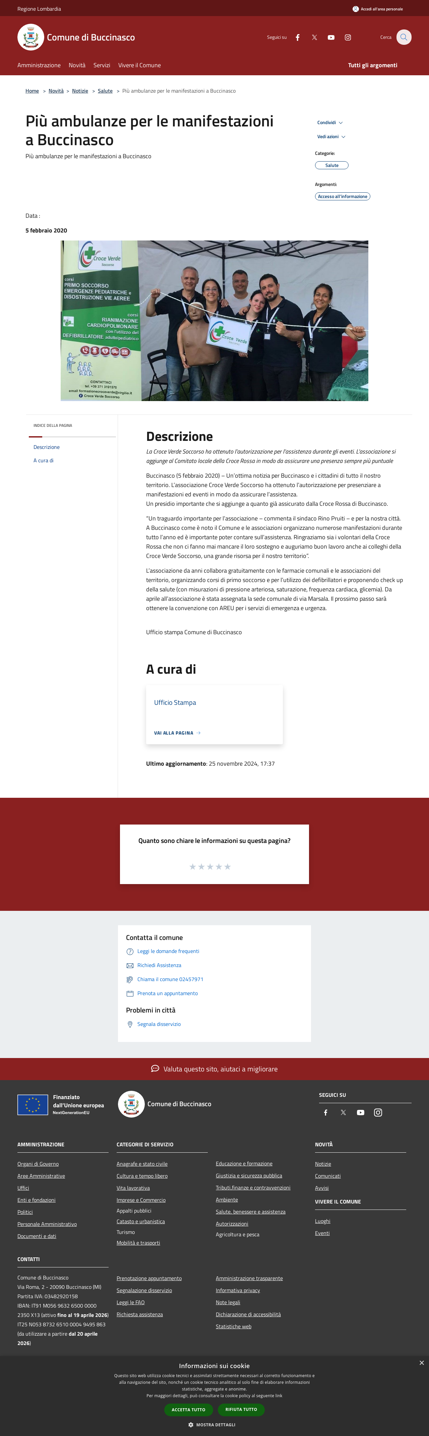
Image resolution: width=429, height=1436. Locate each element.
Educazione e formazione (244, 1163)
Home (32, 91)
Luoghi (322, 1221)
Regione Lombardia (39, 9)
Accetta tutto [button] (188, 1410)
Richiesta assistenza (140, 1314)
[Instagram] (344, 36)
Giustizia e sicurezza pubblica (249, 1175)
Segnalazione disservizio (144, 1290)
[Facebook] (293, 36)
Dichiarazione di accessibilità (248, 1314)
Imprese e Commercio (141, 1200)
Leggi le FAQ (131, 1302)
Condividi (331, 123)
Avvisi (322, 1188)
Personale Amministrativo (47, 1224)
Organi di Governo (38, 1164)
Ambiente (227, 1199)
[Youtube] (327, 36)
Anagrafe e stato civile (142, 1164)
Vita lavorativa (133, 1188)
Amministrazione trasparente (249, 1278)
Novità (56, 91)
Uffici (23, 1188)
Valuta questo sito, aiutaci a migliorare (214, 1068)
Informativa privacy (238, 1290)
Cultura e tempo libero (142, 1176)
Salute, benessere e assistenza (251, 1212)
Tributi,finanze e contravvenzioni (253, 1187)
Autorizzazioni (232, 1224)
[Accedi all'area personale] (378, 9)
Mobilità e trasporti (138, 1243)
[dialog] (214, 1396)
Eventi (322, 1233)
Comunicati (328, 1176)
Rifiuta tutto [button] (241, 1409)
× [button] (421, 1363)
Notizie (80, 91)
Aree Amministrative (41, 1176)
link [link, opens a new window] (279, 1396)
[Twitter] (310, 36)
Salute (105, 91)
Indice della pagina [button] (53, 425)
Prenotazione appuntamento (149, 1278)
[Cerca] (403, 37)
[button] (214, 1424)
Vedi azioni (332, 137)
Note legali (228, 1302)
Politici (25, 1212)
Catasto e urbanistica (141, 1221)
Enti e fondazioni (36, 1200)
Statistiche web (233, 1326)
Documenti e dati (36, 1236)
